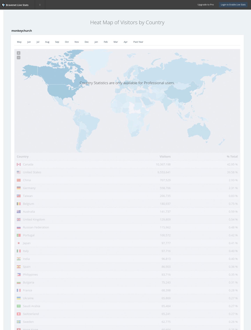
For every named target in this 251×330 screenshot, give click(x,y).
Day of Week (12, 59)
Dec (118, 41)
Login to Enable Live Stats (233, 4)
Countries (10, 53)
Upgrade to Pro (206, 4)
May (50, 41)
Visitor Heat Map (14, 46)
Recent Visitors (13, 39)
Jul (69, 41)
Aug (79, 41)
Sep (88, 41)
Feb (137, 41)
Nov (108, 41)
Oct (98, 41)
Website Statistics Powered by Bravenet (14, 93)
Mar (147, 41)
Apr (157, 41)
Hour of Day (11, 66)
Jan (127, 41)
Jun (60, 41)
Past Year (170, 41)
